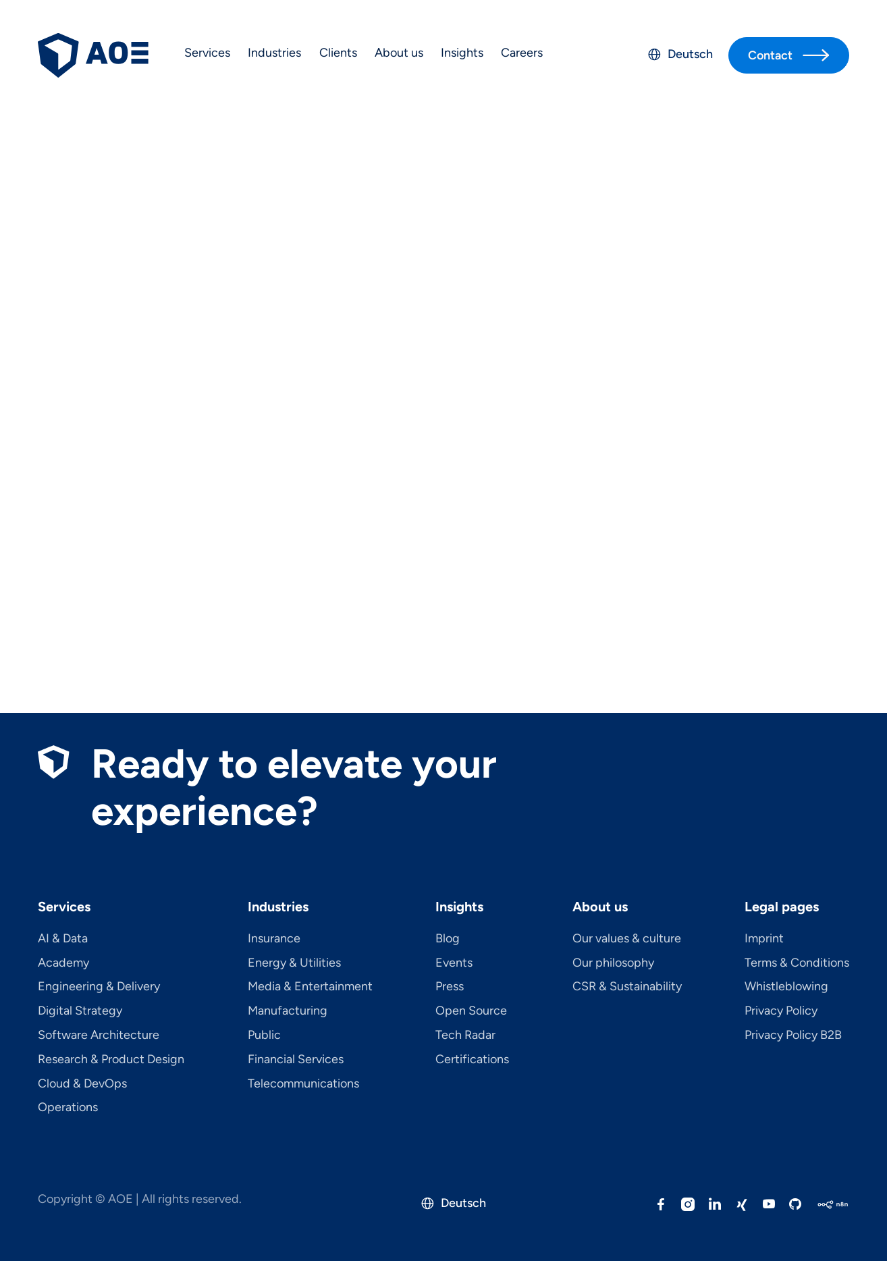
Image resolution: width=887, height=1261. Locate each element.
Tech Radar (465, 1035)
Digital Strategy (80, 1011)
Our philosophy (613, 963)
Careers (522, 52)
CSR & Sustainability (627, 987)
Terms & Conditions (797, 963)
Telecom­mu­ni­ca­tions (303, 1084)
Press (449, 987)
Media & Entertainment (310, 987)
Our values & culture (626, 939)
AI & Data (63, 939)
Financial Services (296, 1060)
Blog (447, 939)
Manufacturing (287, 1011)
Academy (63, 963)
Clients (338, 52)
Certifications (472, 1060)
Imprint (764, 939)
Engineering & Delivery (99, 987)
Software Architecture (98, 1035)
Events (454, 963)
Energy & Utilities (294, 963)
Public (264, 1035)
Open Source (471, 1011)
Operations (68, 1108)
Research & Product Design (111, 1060)
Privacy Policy (781, 1011)
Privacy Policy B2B (793, 1035)
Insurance (274, 939)
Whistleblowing (786, 987)
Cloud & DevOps (82, 1084)
